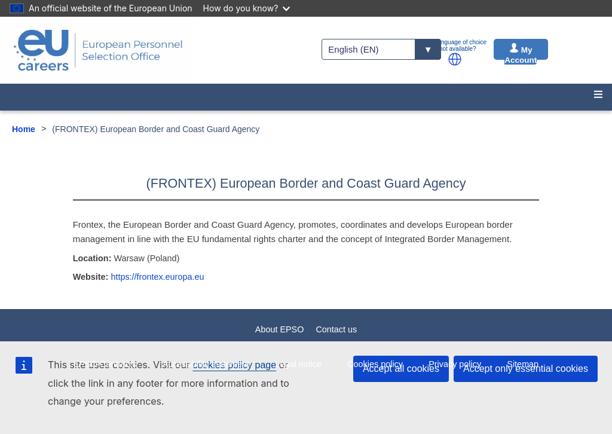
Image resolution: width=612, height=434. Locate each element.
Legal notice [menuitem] (298, 364)
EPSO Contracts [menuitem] (105, 364)
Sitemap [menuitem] (522, 364)
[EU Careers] (98, 50)
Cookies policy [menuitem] (375, 364)
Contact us (336, 329)
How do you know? (246, 8)
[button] (455, 59)
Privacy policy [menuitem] (455, 364)
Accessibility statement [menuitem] (206, 364)
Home (23, 129)
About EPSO (279, 329)
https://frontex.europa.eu (157, 277)
